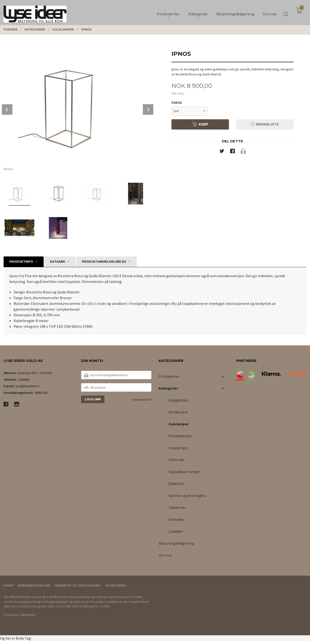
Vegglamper (178, 400)
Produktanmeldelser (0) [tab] (104, 261)
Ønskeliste (265, 124)
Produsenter (169, 376)
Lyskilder (175, 531)
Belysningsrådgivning (176, 543)
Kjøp (200, 124)
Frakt (9, 585)
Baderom (176, 484)
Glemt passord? (142, 399)
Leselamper (178, 448)
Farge (176, 102)
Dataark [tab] (57, 261)
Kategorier (168, 388)
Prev (7, 109)
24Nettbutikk (28, 615)
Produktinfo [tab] (21, 261)
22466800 (23, 380)
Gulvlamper (178, 424)
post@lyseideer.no (27, 386)
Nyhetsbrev (115, 585)
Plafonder (176, 460)
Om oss (165, 555)
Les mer (60, 606)
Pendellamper (180, 436)
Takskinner (177, 508)
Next (148, 109)
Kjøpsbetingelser (34, 585)
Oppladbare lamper (184, 472)
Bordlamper (178, 412)
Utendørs (176, 519)
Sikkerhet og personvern (78, 585)
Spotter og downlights (187, 496)
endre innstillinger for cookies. (91, 606)
